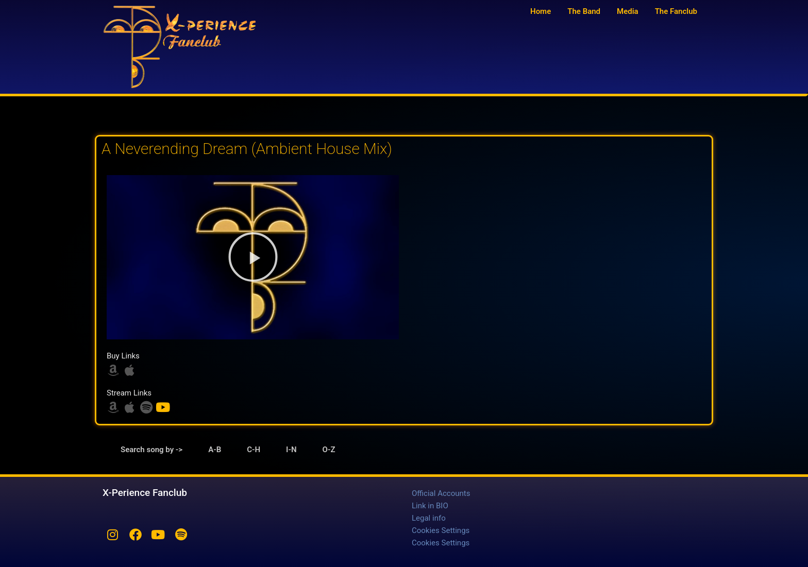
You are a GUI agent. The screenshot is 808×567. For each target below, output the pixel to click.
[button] (253, 257)
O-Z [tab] (329, 449)
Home (540, 11)
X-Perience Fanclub (145, 493)
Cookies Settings (440, 530)
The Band (583, 11)
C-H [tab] (253, 449)
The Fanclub (676, 11)
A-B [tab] (214, 449)
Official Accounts (441, 493)
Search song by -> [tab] (151, 449)
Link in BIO (430, 505)
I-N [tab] (291, 449)
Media (627, 11)
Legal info (429, 518)
